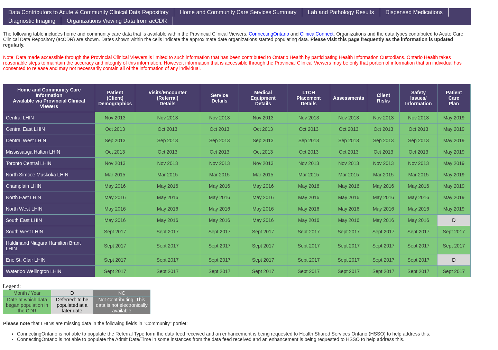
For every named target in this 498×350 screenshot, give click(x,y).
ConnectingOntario (269, 34)
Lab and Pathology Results (341, 12)
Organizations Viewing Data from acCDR (117, 21)
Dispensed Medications (414, 12)
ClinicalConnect (316, 34)
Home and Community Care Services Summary (238, 12)
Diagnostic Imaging (31, 21)
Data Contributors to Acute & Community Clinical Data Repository (88, 12)
